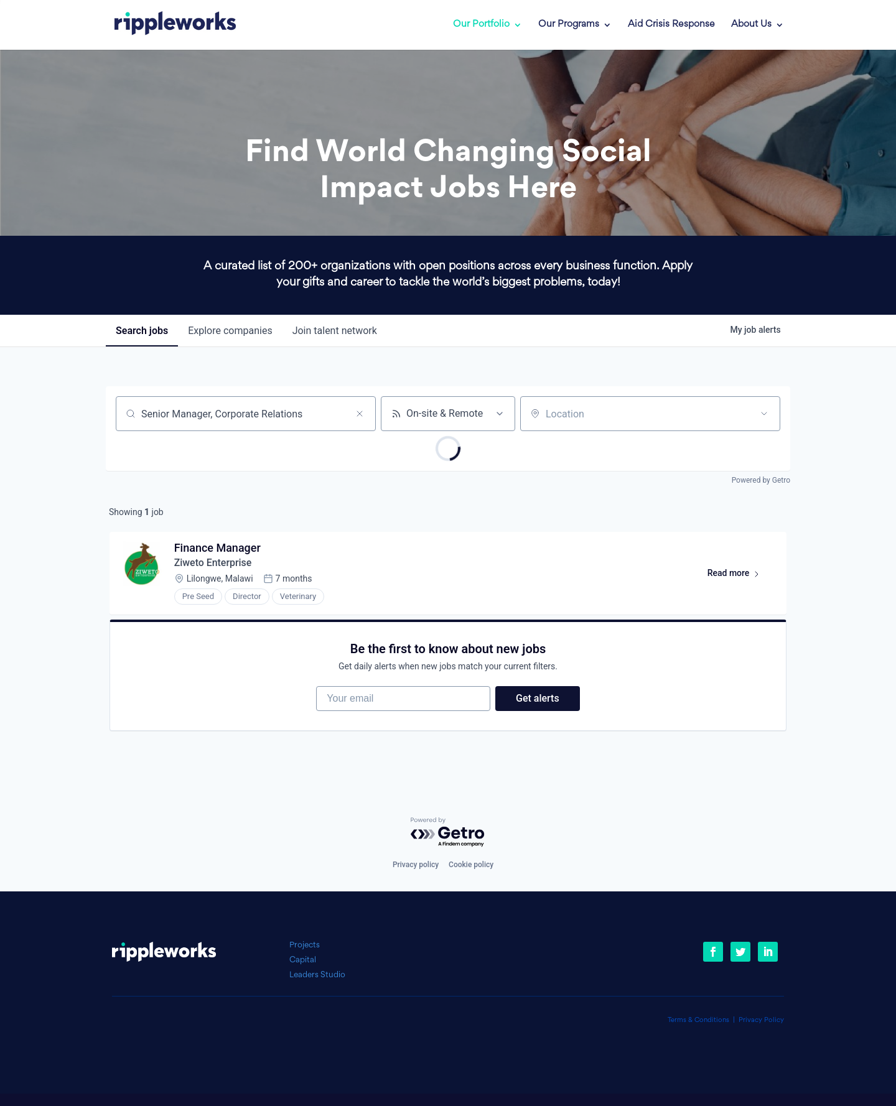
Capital (302, 960)
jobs (142, 331)
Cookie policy (471, 864)
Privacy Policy (761, 1020)
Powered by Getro (761, 480)
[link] (166, 25)
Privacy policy (416, 864)
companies (230, 331)
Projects (304, 945)
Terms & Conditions (698, 1020)
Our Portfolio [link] (481, 25)
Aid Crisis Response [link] (671, 25)
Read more (739, 576)
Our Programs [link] (568, 25)
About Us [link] (751, 25)
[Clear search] (359, 413)
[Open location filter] (764, 413)
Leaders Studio (317, 975)
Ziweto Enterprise (213, 563)
